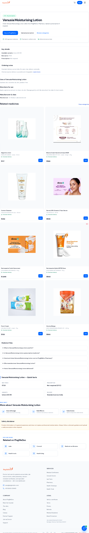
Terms (48, 503)
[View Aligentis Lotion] (22, 135)
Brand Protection (52, 516)
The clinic (5, 506)
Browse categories (43, 33)
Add (40, 160)
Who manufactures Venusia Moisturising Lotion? (19, 363)
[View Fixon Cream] (22, 308)
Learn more (36, 72)
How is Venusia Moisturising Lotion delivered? (18, 368)
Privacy (49, 506)
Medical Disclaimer (52, 513)
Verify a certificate (52, 499)
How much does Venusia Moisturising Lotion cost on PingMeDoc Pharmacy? (28, 358)
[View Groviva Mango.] (67, 308)
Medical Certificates (53, 472)
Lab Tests (49, 479)
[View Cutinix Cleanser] (22, 193)
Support (5, 523)
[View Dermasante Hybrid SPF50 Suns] (67, 250)
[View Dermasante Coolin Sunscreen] (22, 250)
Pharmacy (50, 482)
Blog (4, 509)
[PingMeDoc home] (6, 2)
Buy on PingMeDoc (10, 33)
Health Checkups (52, 486)
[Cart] (75, 3)
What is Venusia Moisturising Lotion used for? (18, 348)
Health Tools (50, 489)
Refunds (49, 509)
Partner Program (8, 516)
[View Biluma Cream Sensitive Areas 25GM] (67, 135)
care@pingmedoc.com (11, 485)
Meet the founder (8, 503)
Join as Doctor (7, 519)
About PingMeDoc (8, 499)
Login (79, 2)
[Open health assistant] (84, 528)
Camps (5, 513)
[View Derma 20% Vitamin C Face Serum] (67, 193)
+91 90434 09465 (9, 488)
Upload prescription (27, 33)
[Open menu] (85, 3)
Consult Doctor (51, 476)
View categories (84, 104)
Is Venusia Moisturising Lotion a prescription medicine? (22, 353)
